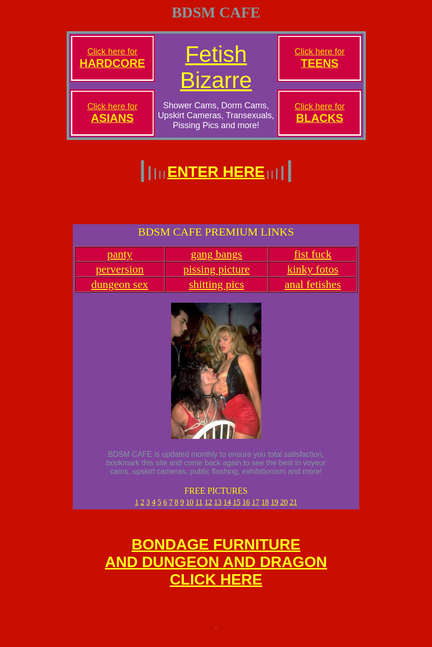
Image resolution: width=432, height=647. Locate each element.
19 (274, 508)
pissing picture (216, 275)
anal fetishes (313, 290)
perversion (120, 275)
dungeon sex (119, 290)
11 (198, 508)
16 (246, 508)
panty (119, 260)
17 (255, 508)
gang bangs (216, 260)
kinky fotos (312, 275)
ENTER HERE (216, 171)
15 (237, 508)
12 (208, 508)
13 (218, 508)
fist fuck (312, 260)
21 (293, 508)
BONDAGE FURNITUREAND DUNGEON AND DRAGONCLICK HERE (216, 570)
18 (265, 508)
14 (227, 508)
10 (189, 508)
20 (284, 508)
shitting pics (216, 290)
